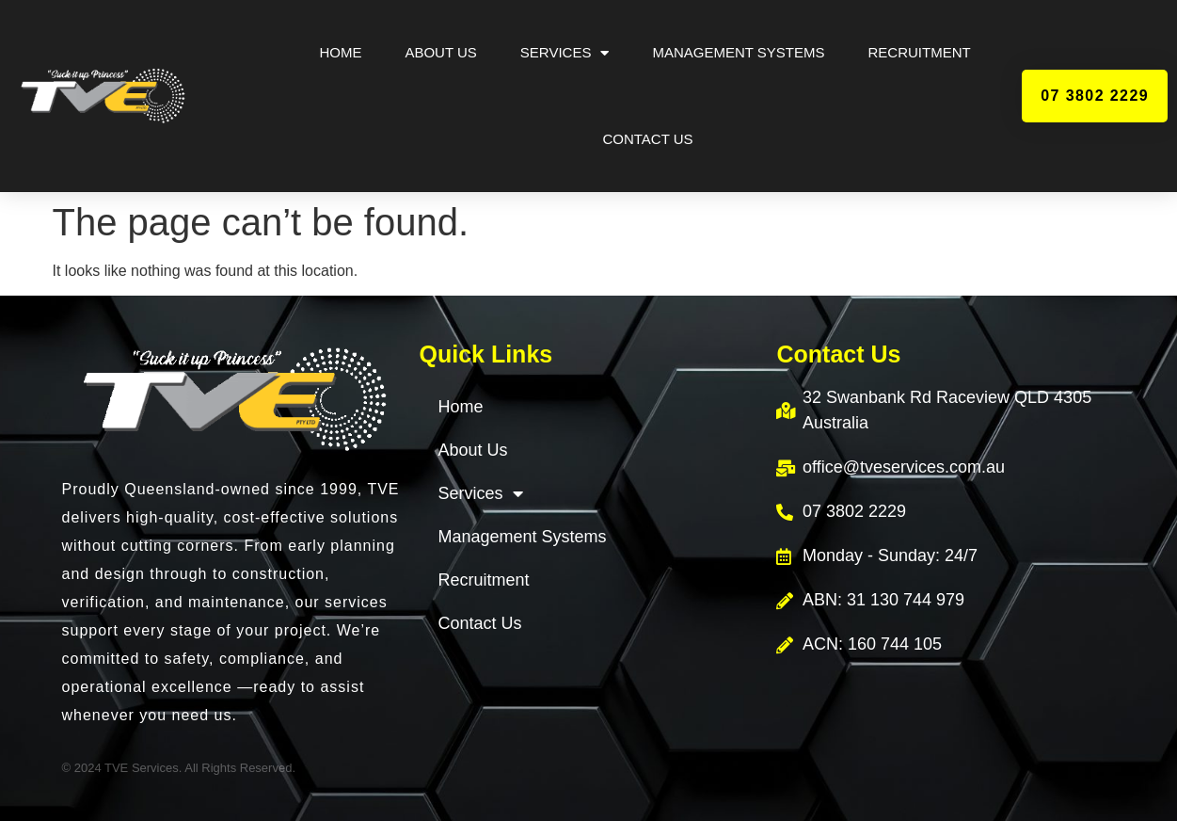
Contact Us (647, 139)
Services (565, 53)
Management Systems (738, 52)
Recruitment (919, 52)
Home (340, 52)
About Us (440, 52)
